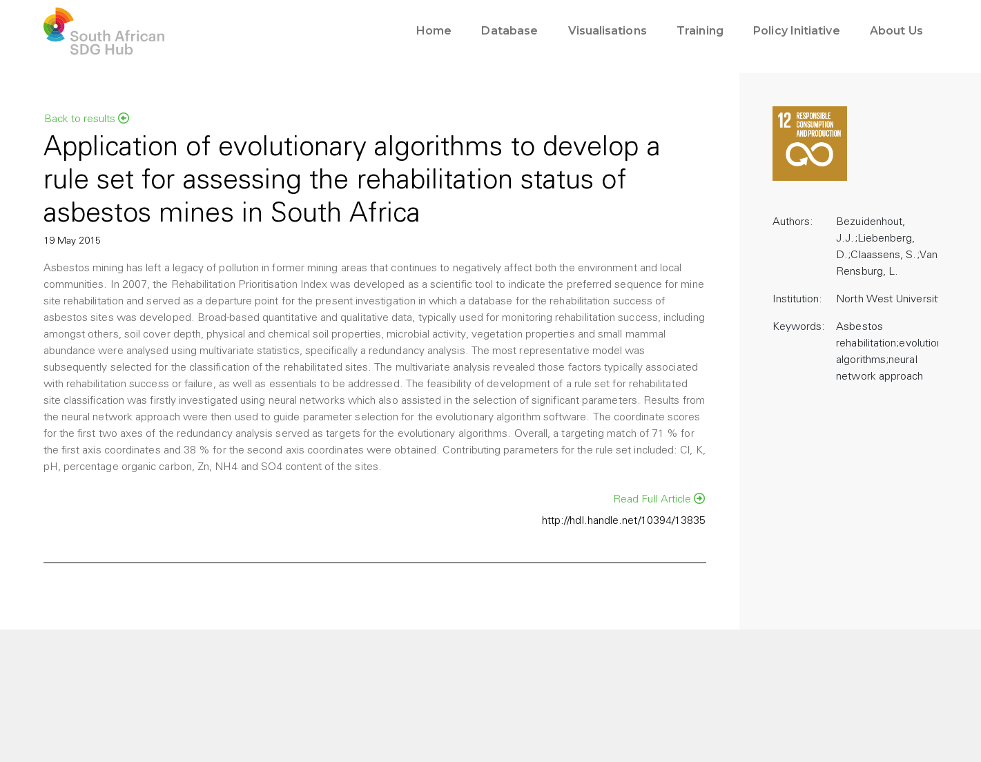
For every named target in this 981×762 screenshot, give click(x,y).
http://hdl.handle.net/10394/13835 (624, 521)
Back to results (86, 119)
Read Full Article (659, 499)
